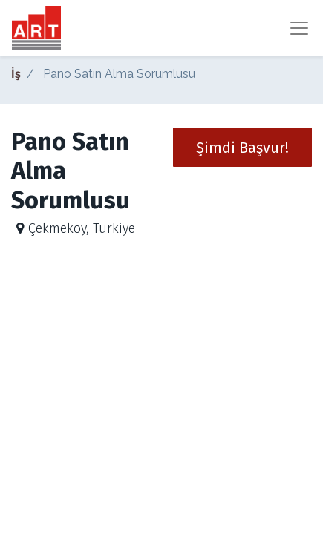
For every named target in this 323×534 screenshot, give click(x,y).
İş (16, 74)
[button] (242, 147)
